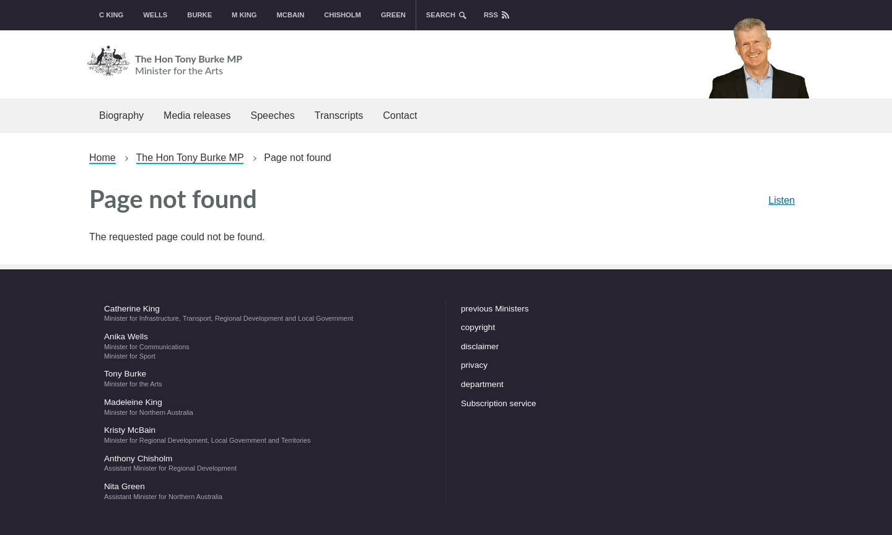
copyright (478, 327)
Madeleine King (267, 407)
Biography (121, 115)
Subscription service (498, 403)
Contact (400, 115)
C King (111, 15)
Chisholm (342, 15)
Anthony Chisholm (267, 463)
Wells (155, 15)
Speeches (273, 115)
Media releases (197, 115)
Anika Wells (267, 345)
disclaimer (480, 346)
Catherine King (267, 313)
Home (102, 157)
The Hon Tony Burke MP (388, 60)
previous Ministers (495, 308)
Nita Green (267, 491)
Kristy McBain (267, 434)
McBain (291, 15)
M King (244, 15)
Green (393, 15)
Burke (199, 15)
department (482, 384)
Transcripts (339, 115)
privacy (474, 365)
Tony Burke (267, 378)
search (440, 15)
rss (491, 15)
